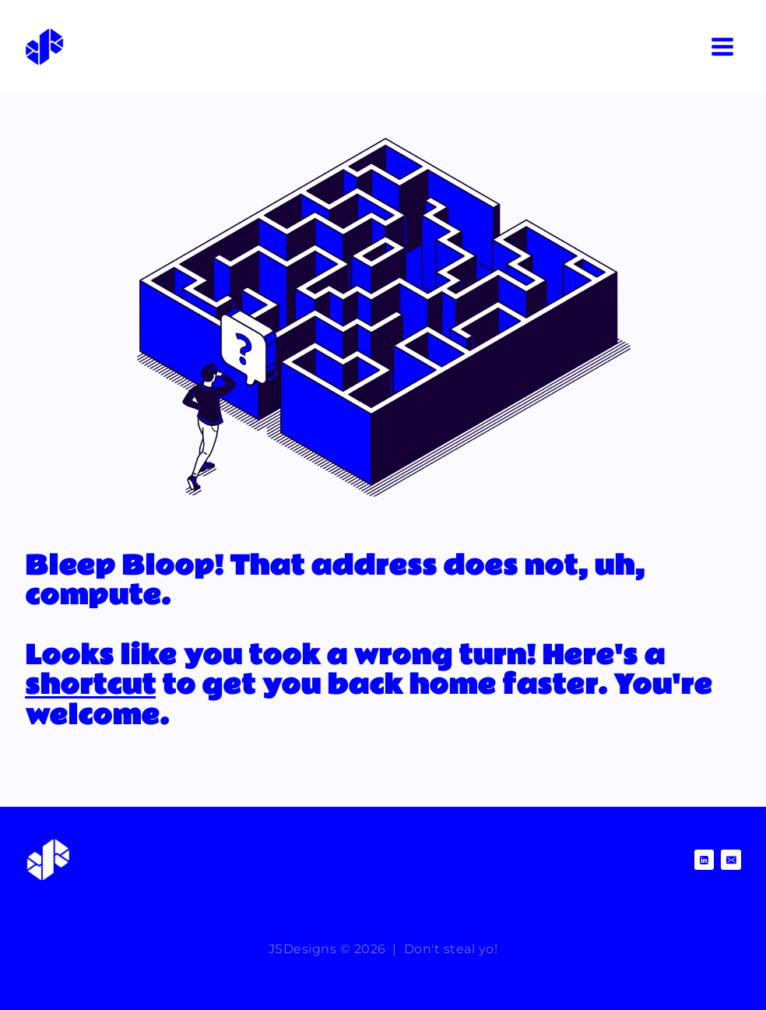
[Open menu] (722, 46)
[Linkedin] (704, 860)
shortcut (90, 685)
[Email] (731, 860)
